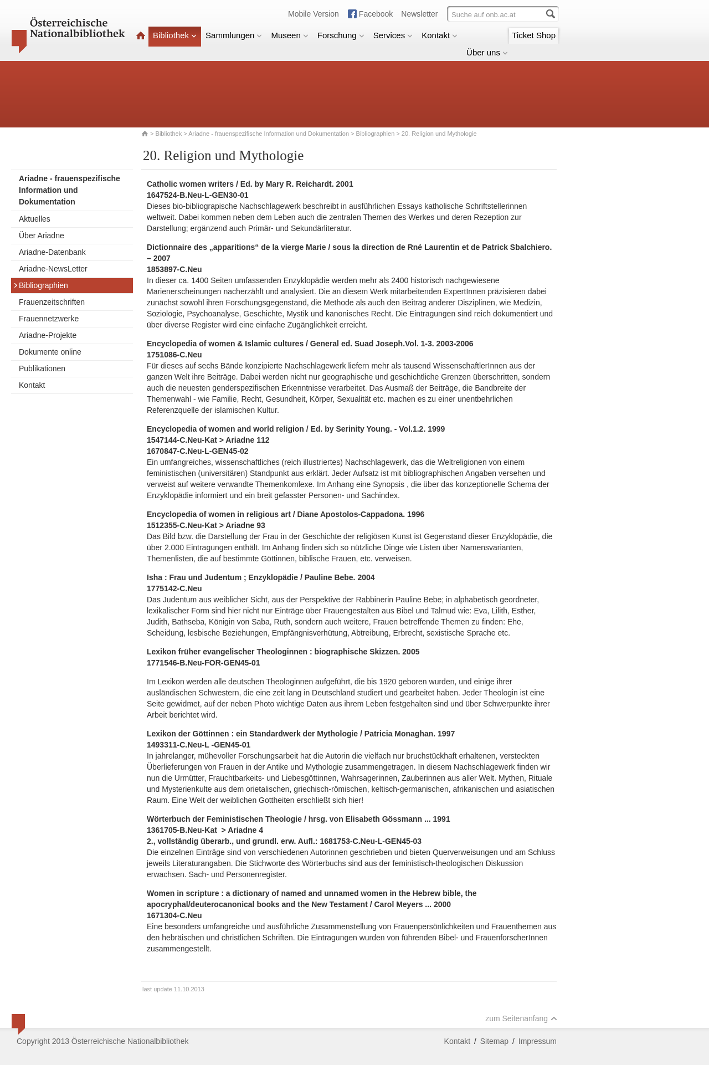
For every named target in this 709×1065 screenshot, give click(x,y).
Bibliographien (375, 133)
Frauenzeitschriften (52, 302)
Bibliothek (175, 35)
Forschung (340, 35)
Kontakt (440, 35)
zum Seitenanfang (521, 1018)
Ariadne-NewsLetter (53, 268)
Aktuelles (34, 218)
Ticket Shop (534, 35)
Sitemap (494, 1041)
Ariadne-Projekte (47, 335)
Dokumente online (50, 351)
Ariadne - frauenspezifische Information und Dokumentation (268, 133)
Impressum (537, 1041)
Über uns (487, 52)
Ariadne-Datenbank (52, 252)
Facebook (376, 13)
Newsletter (419, 13)
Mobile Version (313, 13)
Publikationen (42, 368)
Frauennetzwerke (49, 318)
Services (393, 35)
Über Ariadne (41, 235)
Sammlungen (233, 35)
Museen (289, 35)
